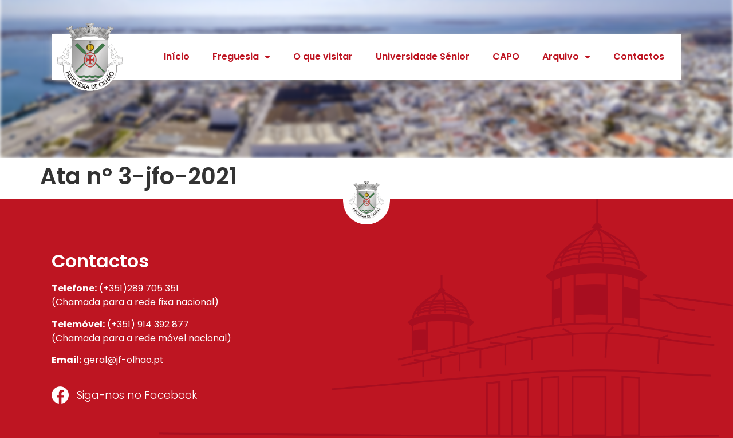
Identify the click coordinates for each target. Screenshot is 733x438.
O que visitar (323, 56)
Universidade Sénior (423, 56)
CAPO (505, 56)
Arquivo (566, 56)
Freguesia (241, 56)
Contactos (638, 56)
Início (177, 56)
